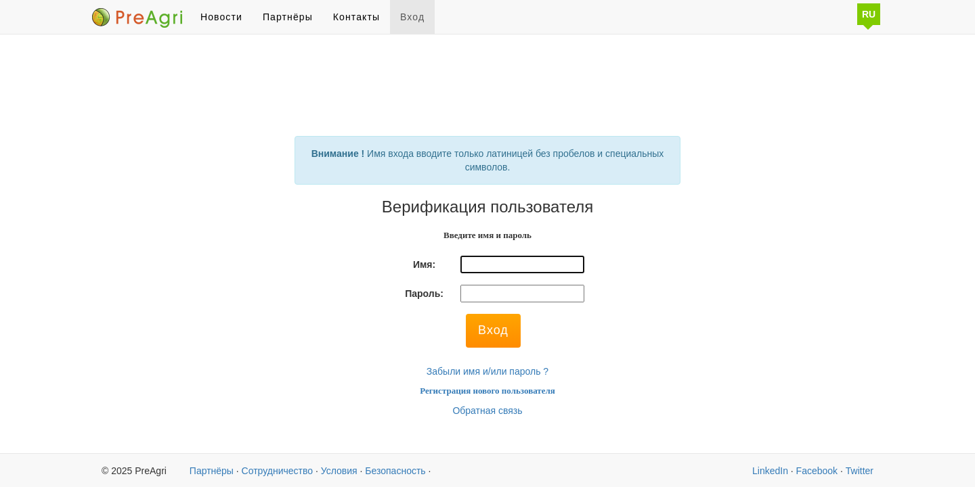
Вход (412, 16)
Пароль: (424, 293)
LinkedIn (770, 470)
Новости (221, 16)
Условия (339, 470)
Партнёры (288, 16)
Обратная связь (487, 410)
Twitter (859, 470)
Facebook (817, 470)
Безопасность (395, 470)
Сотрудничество (277, 470)
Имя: (424, 264)
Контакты (356, 16)
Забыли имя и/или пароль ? (487, 371)
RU (868, 14)
